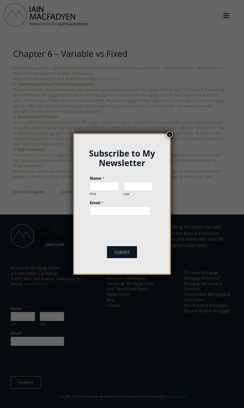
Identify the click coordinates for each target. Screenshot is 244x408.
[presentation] (126, 238)
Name (97, 178)
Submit (122, 252)
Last (127, 194)
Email (96, 202)
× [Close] (169, 134)
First (93, 194)
